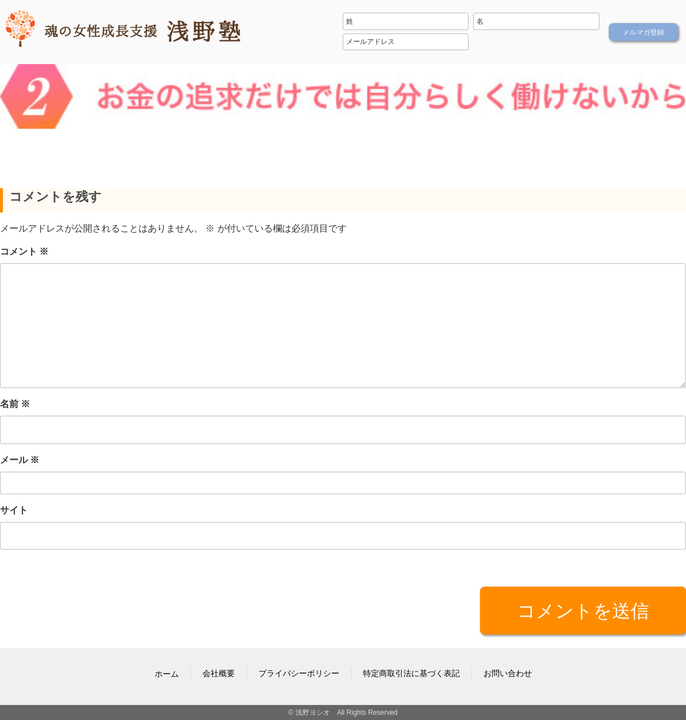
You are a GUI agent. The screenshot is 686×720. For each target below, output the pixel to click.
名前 (15, 404)
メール (19, 460)
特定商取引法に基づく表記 (411, 673)
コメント (24, 251)
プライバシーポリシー (298, 673)
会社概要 (219, 673)
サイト (14, 509)
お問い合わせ (507, 673)
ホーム (167, 673)
